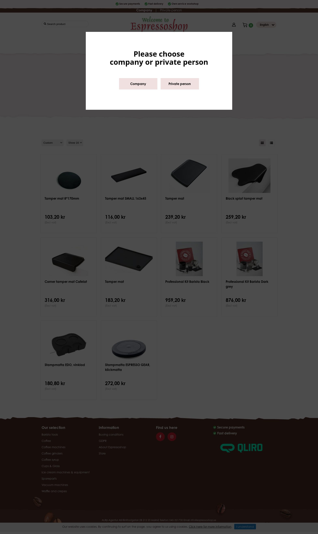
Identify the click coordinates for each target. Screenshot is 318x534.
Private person (180, 84)
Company (138, 84)
